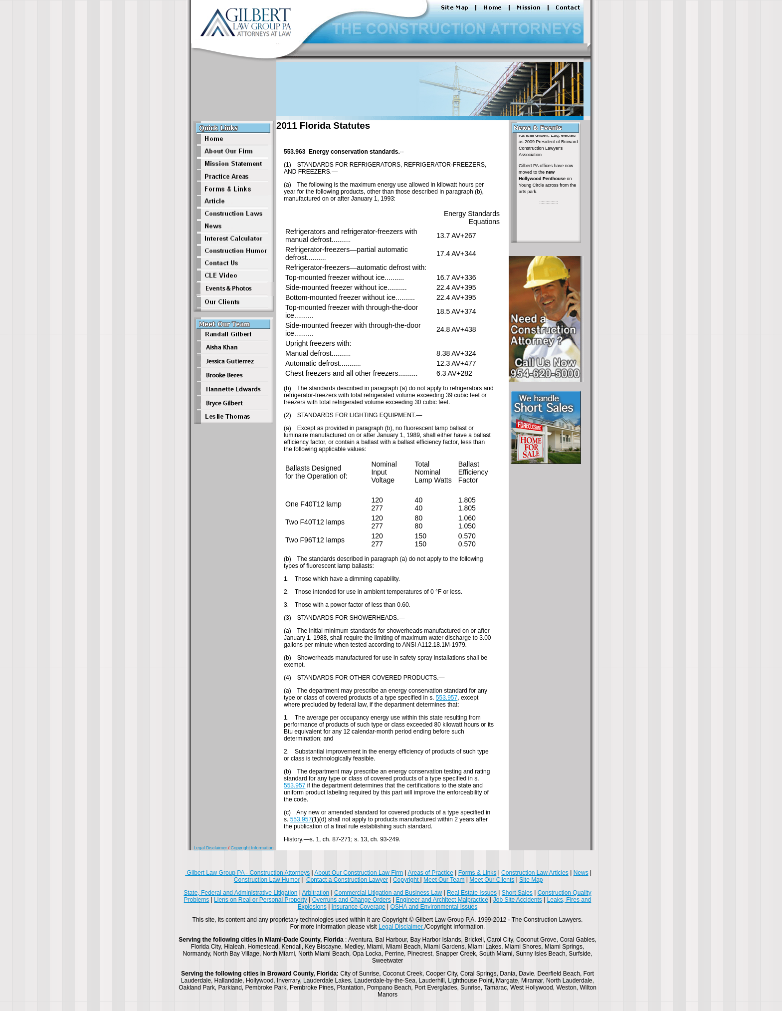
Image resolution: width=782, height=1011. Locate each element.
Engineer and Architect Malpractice (442, 899)
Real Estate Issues (472, 892)
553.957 (446, 697)
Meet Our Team (443, 879)
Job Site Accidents (517, 899)
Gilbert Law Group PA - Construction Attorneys (247, 872)
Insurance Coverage (359, 906)
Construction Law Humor (267, 879)
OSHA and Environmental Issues (433, 906)
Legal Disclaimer (211, 847)
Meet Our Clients (491, 879)
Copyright (406, 879)
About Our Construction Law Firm (358, 872)
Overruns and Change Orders (351, 899)
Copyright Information (252, 847)
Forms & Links (477, 872)
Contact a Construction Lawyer (347, 879)
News (581, 872)
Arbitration (316, 892)
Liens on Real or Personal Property (260, 899)
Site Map (531, 879)
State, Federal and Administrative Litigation (240, 892)
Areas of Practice (430, 872)
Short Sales (517, 892)
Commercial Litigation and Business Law (388, 892)
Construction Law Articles (535, 872)
